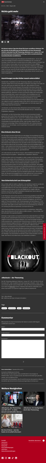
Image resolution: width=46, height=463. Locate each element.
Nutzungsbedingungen (7, 447)
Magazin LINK (12, 5)
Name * (3, 326)
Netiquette (4, 445)
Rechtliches (4, 444)
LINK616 (19, 308)
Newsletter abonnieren (37, 441)
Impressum (4, 442)
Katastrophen (12, 308)
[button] (44, 2)
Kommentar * (4, 338)
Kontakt (3, 440)
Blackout (4, 308)
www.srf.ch (12, 286)
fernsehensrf (26, 308)
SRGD (7, 5)
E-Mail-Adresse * (5, 332)
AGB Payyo (4, 449)
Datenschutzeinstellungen (8, 451)
